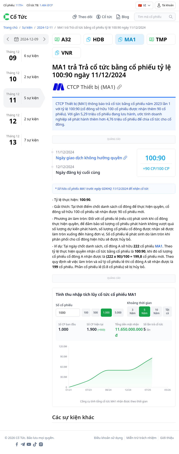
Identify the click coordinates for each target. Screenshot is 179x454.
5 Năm (145, 311)
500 (95, 312)
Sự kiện (27, 27)
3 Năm (133, 311)
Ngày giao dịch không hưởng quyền (91, 157)
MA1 (158, 246)
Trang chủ (10, 27)
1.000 (106, 312)
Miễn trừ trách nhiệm (141, 438)
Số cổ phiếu (64, 305)
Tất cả (167, 311)
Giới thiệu (167, 438)
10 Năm (157, 311)
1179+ (19, 5)
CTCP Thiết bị (87, 86)
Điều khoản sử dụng (108, 438)
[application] (114, 371)
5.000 (118, 312)
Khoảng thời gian (139, 303)
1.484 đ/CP (46, 5)
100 (86, 312)
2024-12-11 (45, 27)
